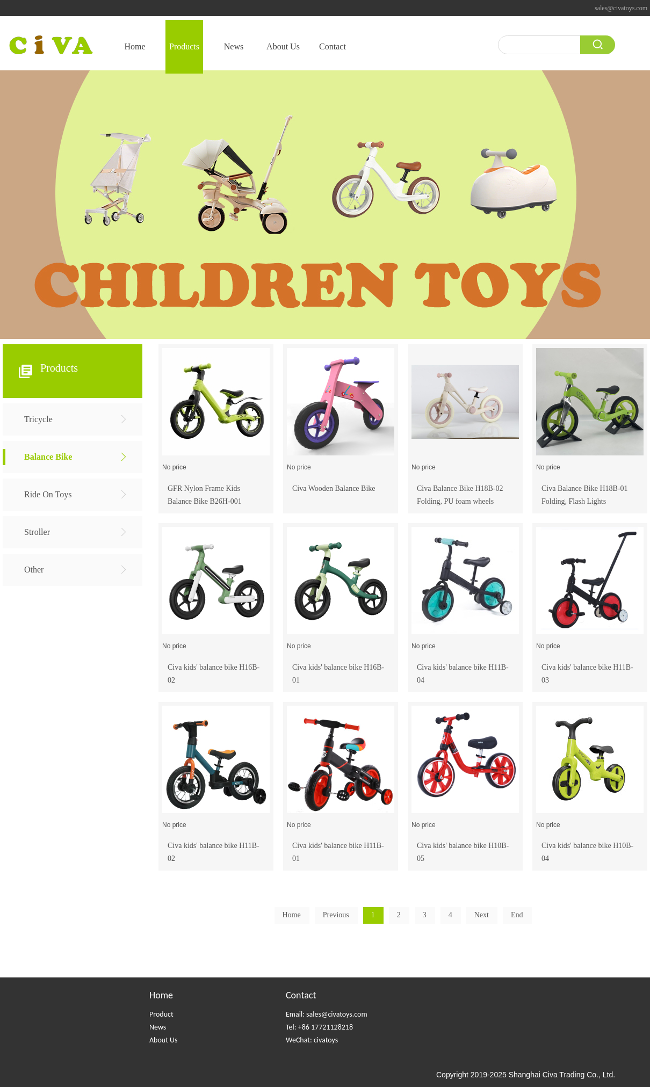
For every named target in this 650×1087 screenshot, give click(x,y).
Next (481, 915)
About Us (163, 1040)
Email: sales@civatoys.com (326, 1014)
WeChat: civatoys (312, 1040)
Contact (301, 995)
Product (161, 1014)
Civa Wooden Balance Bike (333, 488)
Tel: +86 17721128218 (319, 1027)
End (517, 915)
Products (59, 368)
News (157, 1027)
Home (161, 995)
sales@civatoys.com (621, 8)
